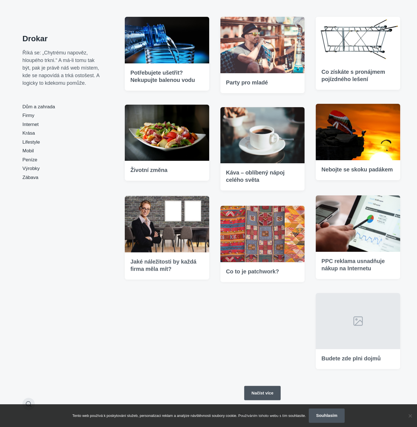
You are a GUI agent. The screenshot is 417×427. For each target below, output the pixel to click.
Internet (30, 124)
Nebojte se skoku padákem (357, 169)
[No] (410, 416)
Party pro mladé (247, 82)
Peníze (29, 159)
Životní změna (148, 170)
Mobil (28, 150)
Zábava (30, 177)
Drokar (34, 38)
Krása (28, 133)
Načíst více (262, 393)
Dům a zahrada (38, 106)
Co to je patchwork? (252, 279)
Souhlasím (326, 415)
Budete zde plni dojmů (351, 366)
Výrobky (31, 168)
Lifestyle (31, 142)
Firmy (28, 115)
